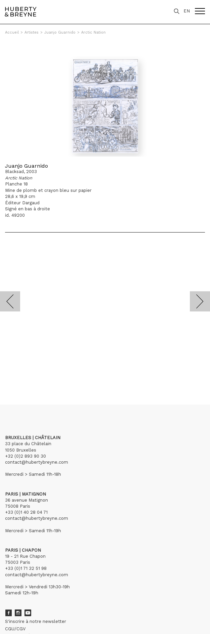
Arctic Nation (93, 32)
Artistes (31, 32)
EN (186, 10)
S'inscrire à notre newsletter (35, 621)
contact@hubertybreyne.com (36, 462)
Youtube (27, 612)
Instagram (18, 612)
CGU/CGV (15, 628)
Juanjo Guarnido (59, 32)
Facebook (8, 612)
